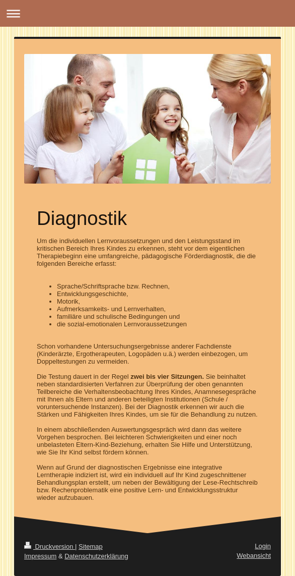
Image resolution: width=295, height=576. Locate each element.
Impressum (40, 556)
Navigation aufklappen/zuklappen (147, 13)
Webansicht (254, 555)
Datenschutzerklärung (96, 556)
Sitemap (91, 546)
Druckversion (49, 546)
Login (263, 546)
